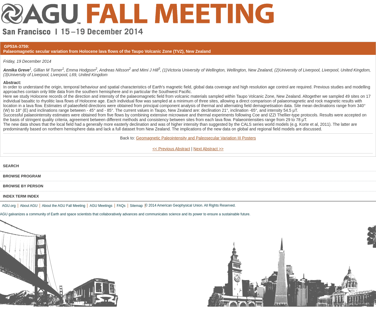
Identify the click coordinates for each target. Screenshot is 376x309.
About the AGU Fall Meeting (63, 206)
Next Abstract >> (209, 148)
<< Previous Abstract (171, 148)
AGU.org (9, 206)
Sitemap (136, 206)
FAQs (121, 206)
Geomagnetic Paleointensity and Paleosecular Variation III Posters (196, 138)
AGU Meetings (100, 206)
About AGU (29, 206)
